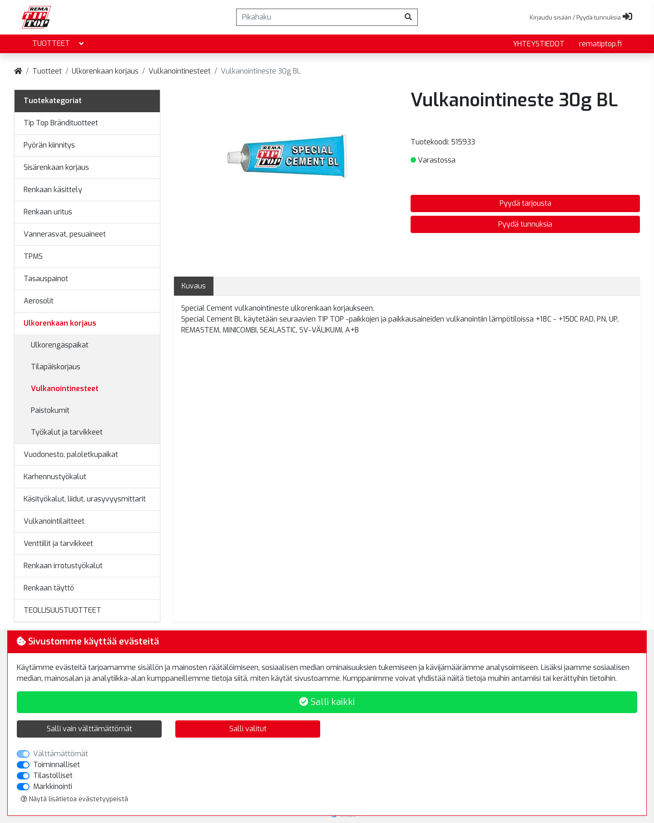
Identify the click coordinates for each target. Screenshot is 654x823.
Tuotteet (58, 44)
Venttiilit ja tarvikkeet (58, 543)
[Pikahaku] (318, 17)
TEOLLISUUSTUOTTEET (62, 610)
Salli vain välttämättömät (89, 729)
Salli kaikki (327, 702)
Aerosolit (39, 301)
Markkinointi (52, 786)
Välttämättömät (60, 754)
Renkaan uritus (48, 212)
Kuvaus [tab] (194, 286)
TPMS (33, 256)
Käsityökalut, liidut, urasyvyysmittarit (85, 499)
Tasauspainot (46, 278)
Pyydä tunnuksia (525, 224)
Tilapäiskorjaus (55, 367)
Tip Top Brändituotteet (61, 123)
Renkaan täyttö (49, 588)
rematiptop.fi (600, 44)
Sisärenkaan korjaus (56, 167)
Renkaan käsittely (53, 189)
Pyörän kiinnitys (49, 145)
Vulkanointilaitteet (54, 521)
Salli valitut (248, 729)
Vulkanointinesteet (180, 71)
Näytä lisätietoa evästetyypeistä (74, 799)
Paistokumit (50, 410)
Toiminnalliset (56, 764)
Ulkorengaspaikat (60, 345)
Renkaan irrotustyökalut (63, 565)
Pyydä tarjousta (525, 203)
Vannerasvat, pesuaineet (65, 234)
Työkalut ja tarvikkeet (67, 432)
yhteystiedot (539, 44)
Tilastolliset (53, 775)
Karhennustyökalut (55, 476)
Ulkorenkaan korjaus (105, 71)
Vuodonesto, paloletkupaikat (71, 454)
